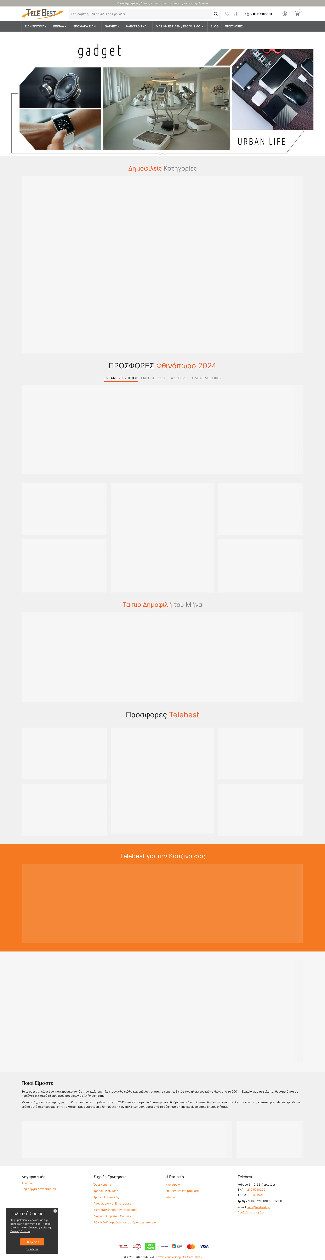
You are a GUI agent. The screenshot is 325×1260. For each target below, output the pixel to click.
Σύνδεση (28, 1183)
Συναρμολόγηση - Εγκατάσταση (115, 1209)
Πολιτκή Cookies (20, 1231)
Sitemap (171, 1197)
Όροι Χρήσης (102, 1184)
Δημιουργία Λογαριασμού (39, 1189)
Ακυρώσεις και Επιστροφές (112, 1203)
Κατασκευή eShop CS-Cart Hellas (179, 1257)
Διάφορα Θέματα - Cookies (112, 1216)
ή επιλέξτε (32, 1249)
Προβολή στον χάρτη (252, 1212)
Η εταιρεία (172, 1184)
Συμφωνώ (32, 1242)
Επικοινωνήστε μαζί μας (182, 1190)
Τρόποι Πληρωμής (105, 1190)
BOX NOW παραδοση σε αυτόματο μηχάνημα (124, 1222)
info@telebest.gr (258, 1207)
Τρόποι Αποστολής (106, 1197)
